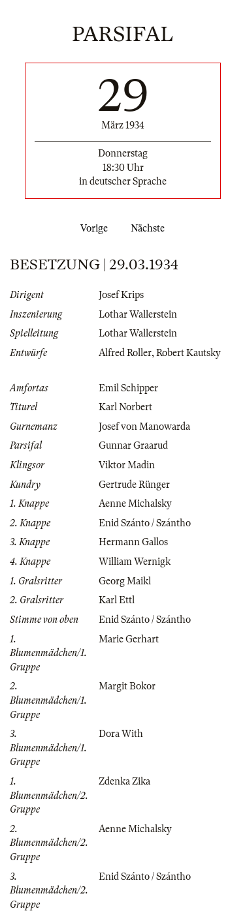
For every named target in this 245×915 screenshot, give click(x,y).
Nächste (150, 228)
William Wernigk (135, 561)
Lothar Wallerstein (138, 314)
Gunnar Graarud (133, 445)
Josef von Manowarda (144, 426)
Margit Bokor (127, 686)
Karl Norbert (125, 407)
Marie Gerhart (129, 639)
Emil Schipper (128, 388)
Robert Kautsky (188, 353)
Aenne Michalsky (135, 503)
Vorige (91, 228)
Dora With (121, 733)
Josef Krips (121, 295)
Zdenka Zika (124, 781)
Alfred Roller (125, 353)
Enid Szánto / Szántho (145, 523)
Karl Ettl (117, 600)
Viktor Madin (127, 465)
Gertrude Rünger (134, 484)
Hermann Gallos (133, 542)
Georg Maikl (125, 581)
